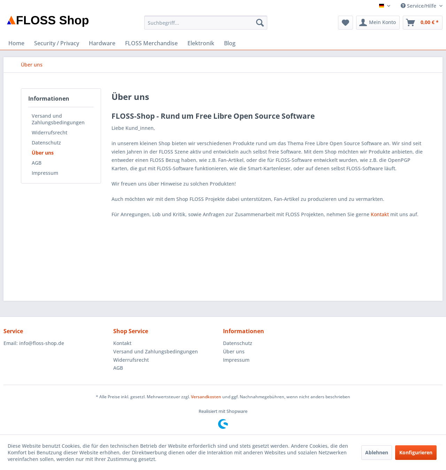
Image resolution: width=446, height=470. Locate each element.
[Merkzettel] (345, 23)
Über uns (43, 152)
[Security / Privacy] (56, 43)
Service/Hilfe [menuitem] (419, 5)
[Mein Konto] (378, 23)
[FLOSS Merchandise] (151, 43)
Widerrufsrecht (49, 132)
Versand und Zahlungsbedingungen (58, 119)
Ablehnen (376, 452)
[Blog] (229, 43)
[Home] (16, 43)
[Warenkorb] (423, 23)
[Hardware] (102, 43)
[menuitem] (205, 23)
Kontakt (380, 214)
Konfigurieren (415, 452)
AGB (36, 162)
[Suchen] (260, 23)
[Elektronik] (201, 43)
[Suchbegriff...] (205, 23)
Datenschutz (46, 142)
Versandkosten (206, 397)
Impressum (45, 173)
